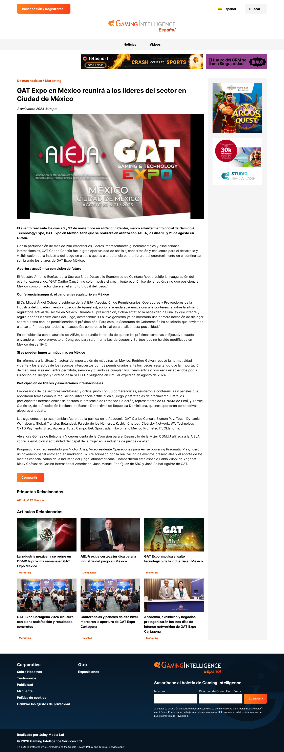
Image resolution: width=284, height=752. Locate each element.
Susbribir (255, 699)
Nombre (159, 691)
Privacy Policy (85, 746)
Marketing (53, 81)
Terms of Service (108, 746)
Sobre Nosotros (29, 672)
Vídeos (155, 44)
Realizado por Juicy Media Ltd (40, 735)
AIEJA (21, 500)
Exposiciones (88, 672)
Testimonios (27, 678)
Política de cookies (31, 698)
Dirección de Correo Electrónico (220, 691)
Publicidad (25, 685)
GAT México (35, 500)
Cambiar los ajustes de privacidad (43, 704)
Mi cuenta (24, 691)
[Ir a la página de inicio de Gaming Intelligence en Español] (142, 26)
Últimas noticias (29, 81)
